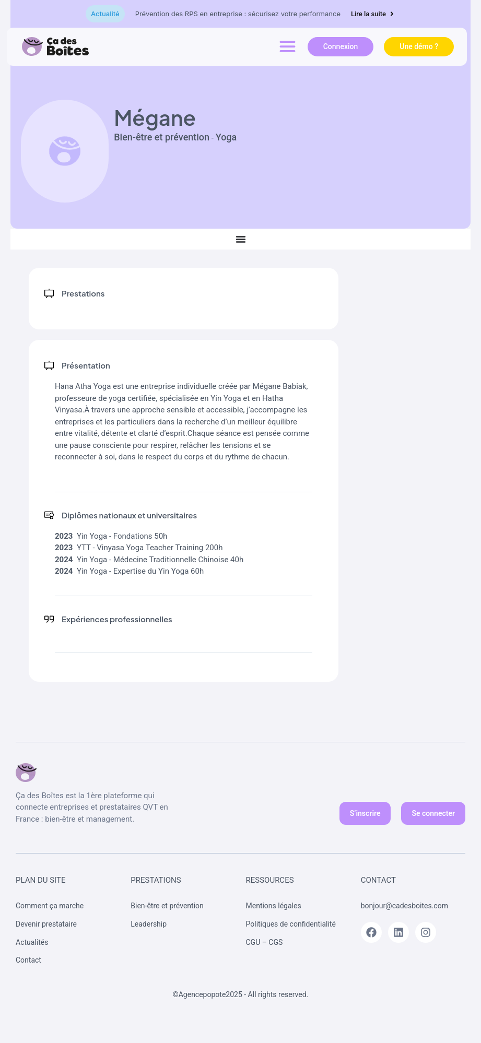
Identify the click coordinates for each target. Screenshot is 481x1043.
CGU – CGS (264, 942)
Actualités (32, 942)
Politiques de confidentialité (291, 924)
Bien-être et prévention (167, 906)
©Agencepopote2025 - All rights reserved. (241, 994)
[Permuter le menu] (241, 239)
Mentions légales (273, 906)
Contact (28, 960)
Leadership (149, 924)
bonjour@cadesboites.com (405, 906)
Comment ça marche (50, 906)
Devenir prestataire (46, 924)
